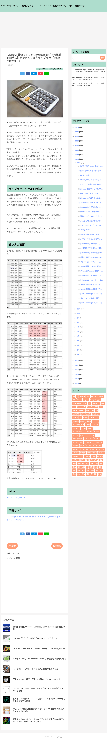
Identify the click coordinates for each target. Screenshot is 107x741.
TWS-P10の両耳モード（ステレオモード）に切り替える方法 (39, 649)
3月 (78, 345)
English (86, 400)
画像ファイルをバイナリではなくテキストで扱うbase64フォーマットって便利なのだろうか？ (39, 720)
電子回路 (93, 474)
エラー (88, 424)
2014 (77, 379)
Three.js (81, 410)
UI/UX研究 (76, 414)
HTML (85, 403)
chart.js (75, 417)
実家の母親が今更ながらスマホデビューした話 (92, 234)
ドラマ (92, 449)
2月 (78, 350)
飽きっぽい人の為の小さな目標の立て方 (92, 171)
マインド (101, 453)
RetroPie (90, 407)
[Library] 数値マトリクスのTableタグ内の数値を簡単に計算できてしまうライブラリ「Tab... (92, 189)
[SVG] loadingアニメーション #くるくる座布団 (92, 303)
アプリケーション (78, 424)
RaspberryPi (81, 407)
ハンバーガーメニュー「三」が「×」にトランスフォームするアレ (92, 262)
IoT (90, 403)
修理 (86, 460)
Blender (82, 396)
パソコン (75, 453)
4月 (78, 341)
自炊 (97, 470)
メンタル (87, 456)
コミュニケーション (79, 432)
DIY (74, 400)
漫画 (100, 467)
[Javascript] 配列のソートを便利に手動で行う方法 (92, 202)
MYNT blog (6, 6)
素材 (83, 470)
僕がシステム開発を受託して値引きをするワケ (92, 298)
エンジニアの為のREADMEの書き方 (92, 184)
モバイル (100, 456)
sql (97, 417)
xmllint (82, 421)
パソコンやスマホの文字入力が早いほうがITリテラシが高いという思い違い (92, 239)
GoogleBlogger (95, 400)
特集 (74, 470)
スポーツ (91, 435)
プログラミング (55, 69)
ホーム (16, 6)
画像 (78, 470)
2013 (77, 383)
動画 (74, 463)
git (80, 417)
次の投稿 (12, 546)
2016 (77, 369)
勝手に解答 (80, 463)
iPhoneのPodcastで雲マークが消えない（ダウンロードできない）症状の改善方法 (92, 271)
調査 (74, 474)
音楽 (99, 474)
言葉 (101, 470)
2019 (77, 159)
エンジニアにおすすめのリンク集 (58, 6)
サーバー (89, 432)
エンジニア (94, 424)
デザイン (75, 446)
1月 (78, 354)
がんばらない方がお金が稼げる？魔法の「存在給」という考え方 (92, 221)
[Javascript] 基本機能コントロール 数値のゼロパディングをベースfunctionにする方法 (92, 275)
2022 (77, 145)
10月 (79, 313)
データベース (90, 446)
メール (93, 456)
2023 (77, 141)
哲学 (87, 463)
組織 (88, 470)
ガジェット (76, 428)
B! (34, 73)
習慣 (92, 470)
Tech (38, 6)
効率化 (96, 460)
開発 (83, 474)
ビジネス (83, 453)
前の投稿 (57, 546)
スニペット (83, 435)
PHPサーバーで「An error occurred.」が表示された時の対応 (39, 659)
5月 (78, 336)
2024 (77, 136)
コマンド (90, 428)
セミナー (96, 439)
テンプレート (98, 442)
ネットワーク (100, 449)
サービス (96, 432)
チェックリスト (77, 442)
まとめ (89, 421)
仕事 (81, 460)
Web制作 (87, 414)
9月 (78, 318)
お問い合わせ (27, 6)
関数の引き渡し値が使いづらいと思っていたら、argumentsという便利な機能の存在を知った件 (92, 212)
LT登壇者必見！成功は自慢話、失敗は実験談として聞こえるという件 (92, 248)
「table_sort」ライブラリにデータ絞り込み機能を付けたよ (92, 180)
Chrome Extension (97, 396)
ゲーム (83, 428)
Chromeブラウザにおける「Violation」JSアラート (35, 638)
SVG (101, 407)
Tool (92, 410)
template (76, 421)
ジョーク (75, 435)
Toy (96, 410)
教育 (101, 463)
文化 (74, 467)
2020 (77, 155)
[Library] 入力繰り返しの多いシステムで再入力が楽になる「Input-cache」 (92, 198)
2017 (77, 365)
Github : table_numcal (16, 497)
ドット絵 (85, 449)
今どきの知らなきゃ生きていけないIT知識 (92, 166)
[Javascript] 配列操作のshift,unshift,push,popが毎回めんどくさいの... (92, 207)
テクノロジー (42, 69)
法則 (91, 467)
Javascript (95, 403)
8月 (78, 322)
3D (74, 396)
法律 (95, 467)
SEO (96, 407)
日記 (78, 467)
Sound (75, 410)
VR (82, 414)
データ (82, 446)
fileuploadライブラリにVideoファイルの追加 (92, 225)
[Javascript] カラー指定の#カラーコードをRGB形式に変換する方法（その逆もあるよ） (92, 253)
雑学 (88, 474)
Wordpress (95, 414)
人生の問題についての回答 (90, 266)
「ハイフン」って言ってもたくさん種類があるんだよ (35, 669)
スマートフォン (77, 439)
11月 (79, 309)
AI (77, 396)
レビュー (75, 460)
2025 (77, 132)
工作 (96, 463)
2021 (77, 150)
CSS (88, 396)
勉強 (101, 460)
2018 (77, 360)
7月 (78, 327)
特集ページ (80, 6)
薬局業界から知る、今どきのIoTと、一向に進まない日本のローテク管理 (92, 284)
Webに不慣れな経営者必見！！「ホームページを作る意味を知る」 (92, 289)
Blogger (60, 737)
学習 (92, 463)
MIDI (102, 403)
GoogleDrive (77, 403)
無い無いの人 (85, 175)
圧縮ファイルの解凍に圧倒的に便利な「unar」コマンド (37, 679)
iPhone (85, 417)
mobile (92, 417)
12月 (79, 163)
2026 (77, 127)
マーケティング (77, 456)
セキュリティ (88, 439)
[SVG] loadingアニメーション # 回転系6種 (92, 294)
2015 (77, 374)
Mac (74, 407)
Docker (79, 400)
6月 (78, 332)
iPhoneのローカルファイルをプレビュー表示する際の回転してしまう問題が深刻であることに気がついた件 (92, 280)
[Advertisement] (53, 28)
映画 (83, 467)
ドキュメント (77, 449)
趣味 (78, 474)
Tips (87, 410)
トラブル (98, 446)
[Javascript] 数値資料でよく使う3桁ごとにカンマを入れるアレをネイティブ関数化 (92, 244)
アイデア (95, 421)
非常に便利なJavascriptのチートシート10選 (92, 257)
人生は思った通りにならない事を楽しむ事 (92, 193)
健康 (90, 460)
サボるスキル (85, 230)
